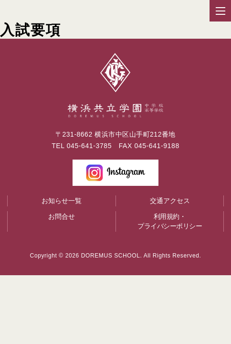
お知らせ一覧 (62, 200)
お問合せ (61, 216)
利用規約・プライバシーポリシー (169, 221)
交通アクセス (170, 200)
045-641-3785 (89, 146)
